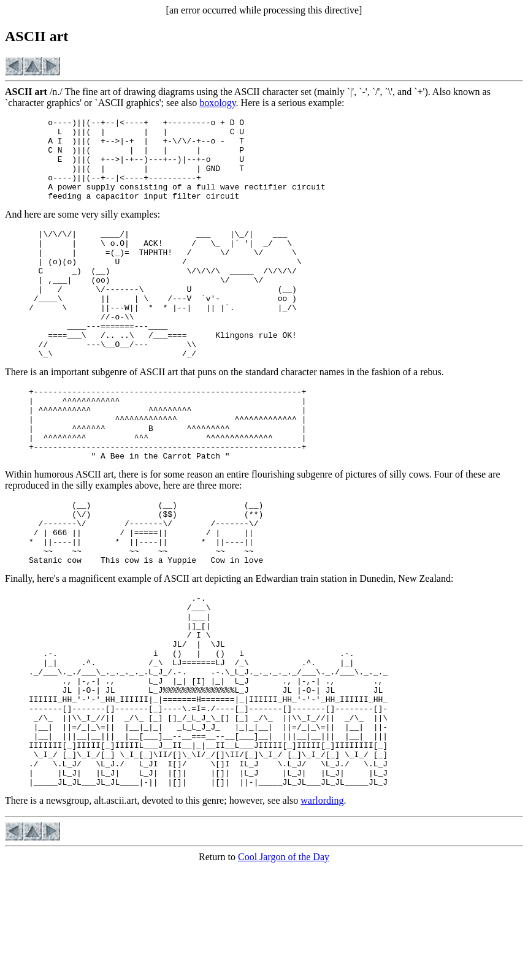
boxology (217, 102)
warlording (321, 909)
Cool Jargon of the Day (283, 965)
